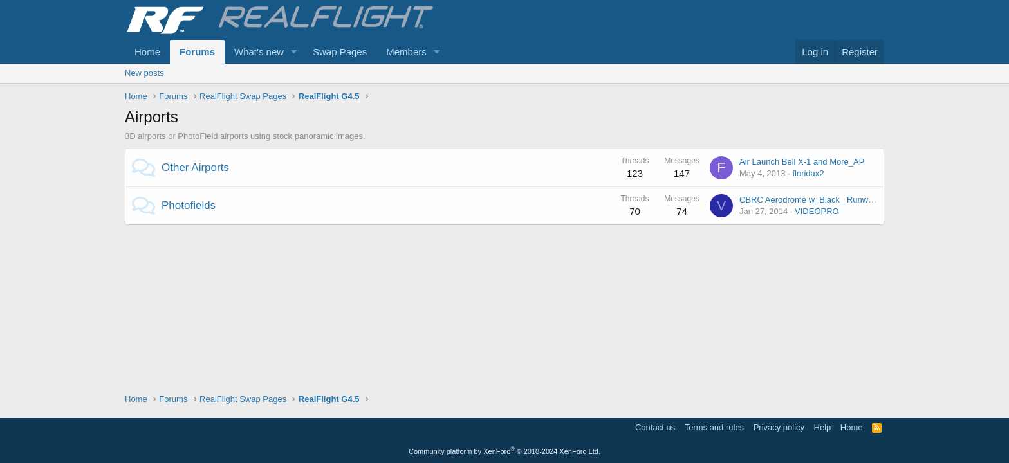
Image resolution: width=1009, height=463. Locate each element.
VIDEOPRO (817, 211)
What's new (259, 51)
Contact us (655, 427)
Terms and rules (714, 427)
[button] (294, 52)
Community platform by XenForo (504, 451)
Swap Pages (340, 51)
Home (147, 51)
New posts (144, 73)
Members (406, 51)
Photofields (189, 205)
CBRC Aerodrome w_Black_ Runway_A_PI (819, 199)
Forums (197, 51)
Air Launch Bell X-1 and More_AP (801, 162)
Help (822, 427)
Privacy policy (779, 427)
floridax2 (808, 173)
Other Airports (195, 167)
